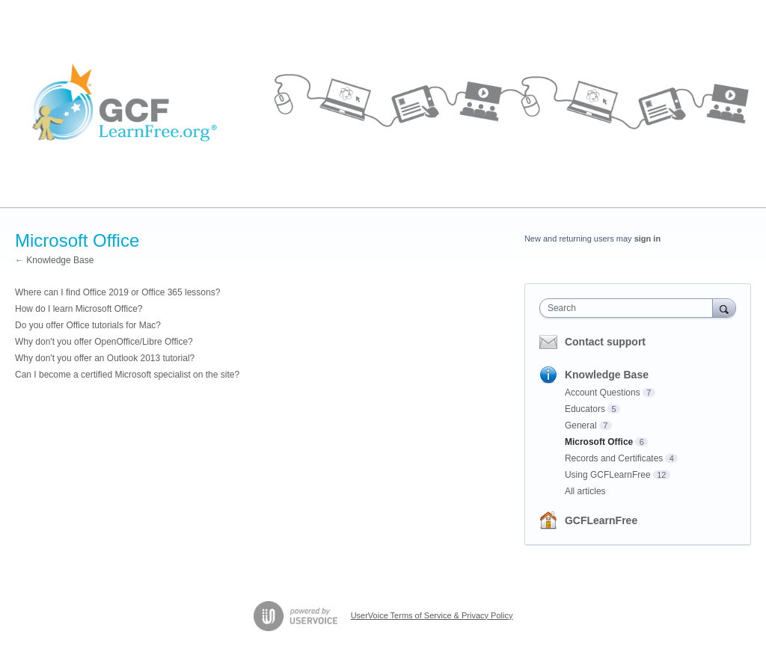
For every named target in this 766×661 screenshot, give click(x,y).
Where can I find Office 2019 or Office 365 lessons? (117, 292)
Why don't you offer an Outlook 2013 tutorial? (104, 358)
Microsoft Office (599, 442)
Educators (585, 409)
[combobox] (629, 308)
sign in (647, 238)
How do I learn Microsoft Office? (79, 309)
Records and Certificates (614, 458)
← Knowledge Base (54, 260)
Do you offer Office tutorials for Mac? (88, 325)
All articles (585, 491)
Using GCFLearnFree (608, 475)
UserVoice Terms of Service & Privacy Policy (432, 615)
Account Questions (602, 392)
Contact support (605, 342)
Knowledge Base (607, 375)
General (581, 425)
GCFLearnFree (601, 520)
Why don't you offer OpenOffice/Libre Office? (104, 341)
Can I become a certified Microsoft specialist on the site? (127, 374)
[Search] (724, 307)
